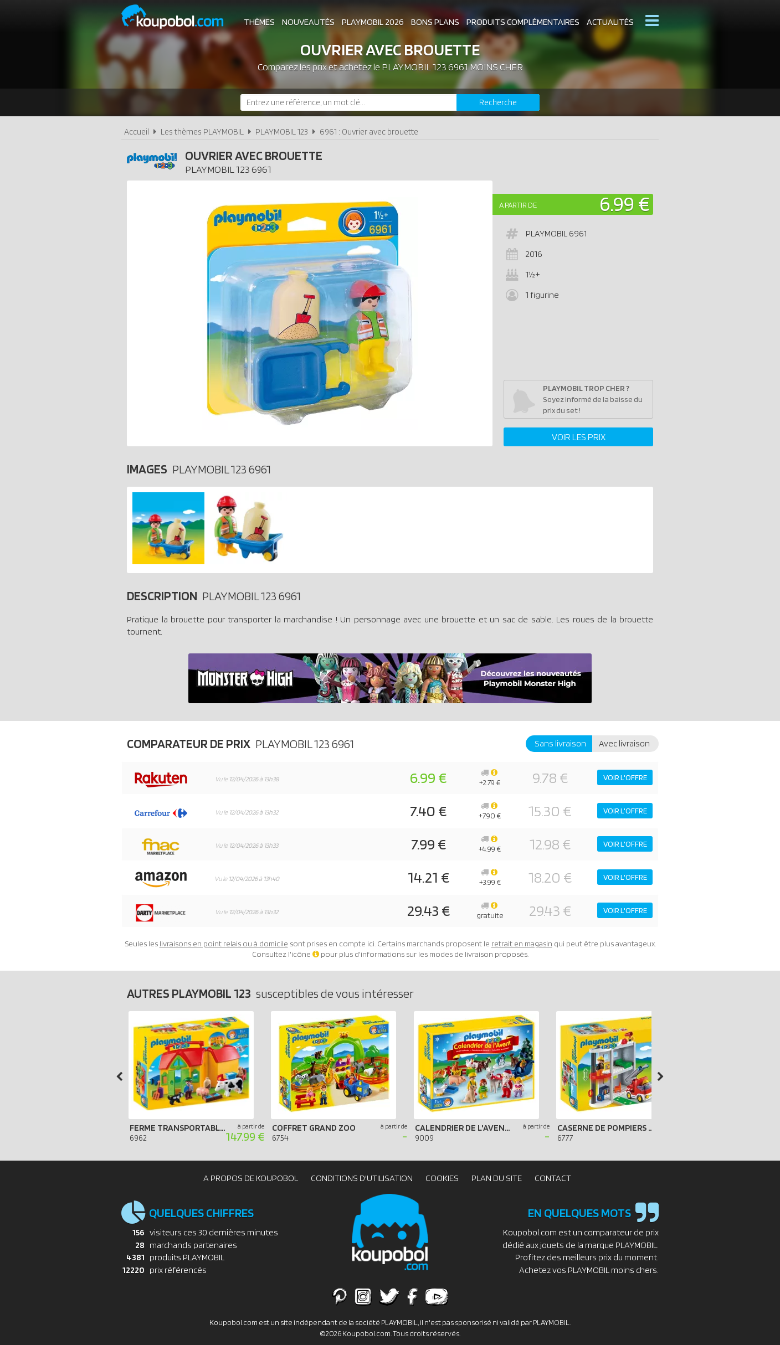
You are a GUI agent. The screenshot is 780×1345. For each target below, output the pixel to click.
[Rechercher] (498, 102)
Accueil (136, 131)
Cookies (442, 1178)
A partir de (518, 204)
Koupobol (179, 16)
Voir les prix (578, 436)
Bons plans (435, 22)
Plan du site (496, 1178)
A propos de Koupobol (250, 1178)
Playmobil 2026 (373, 22)
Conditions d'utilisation (362, 1178)
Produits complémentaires (522, 22)
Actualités (610, 22)
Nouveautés (308, 22)
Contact (553, 1178)
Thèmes (259, 22)
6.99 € (624, 203)
